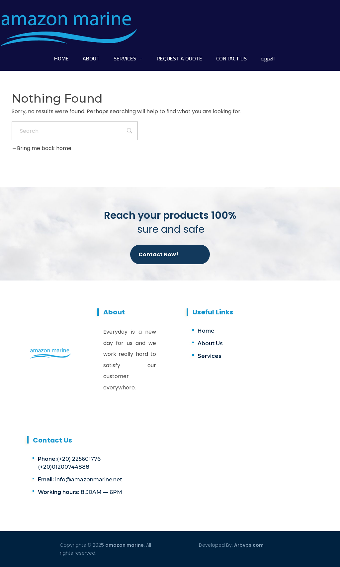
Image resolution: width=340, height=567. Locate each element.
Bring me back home (41, 148)
